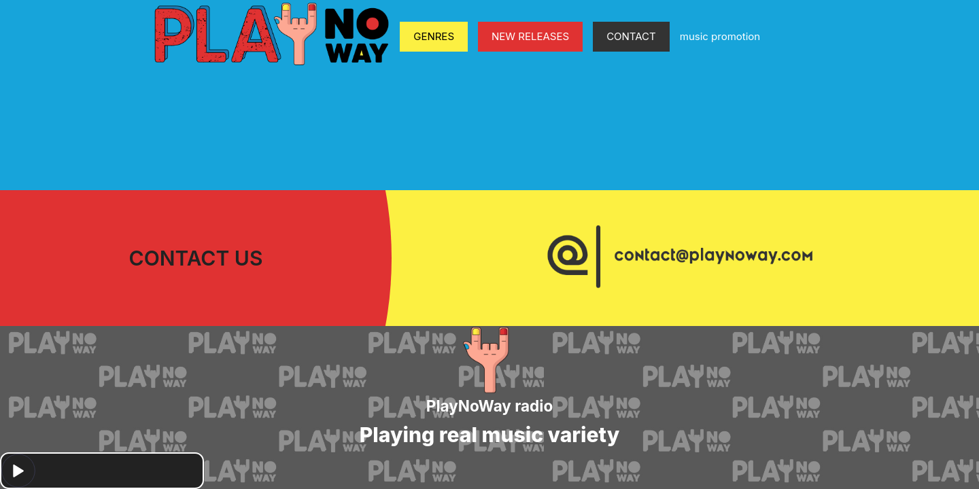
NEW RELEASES (530, 36)
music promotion (720, 36)
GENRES (433, 36)
